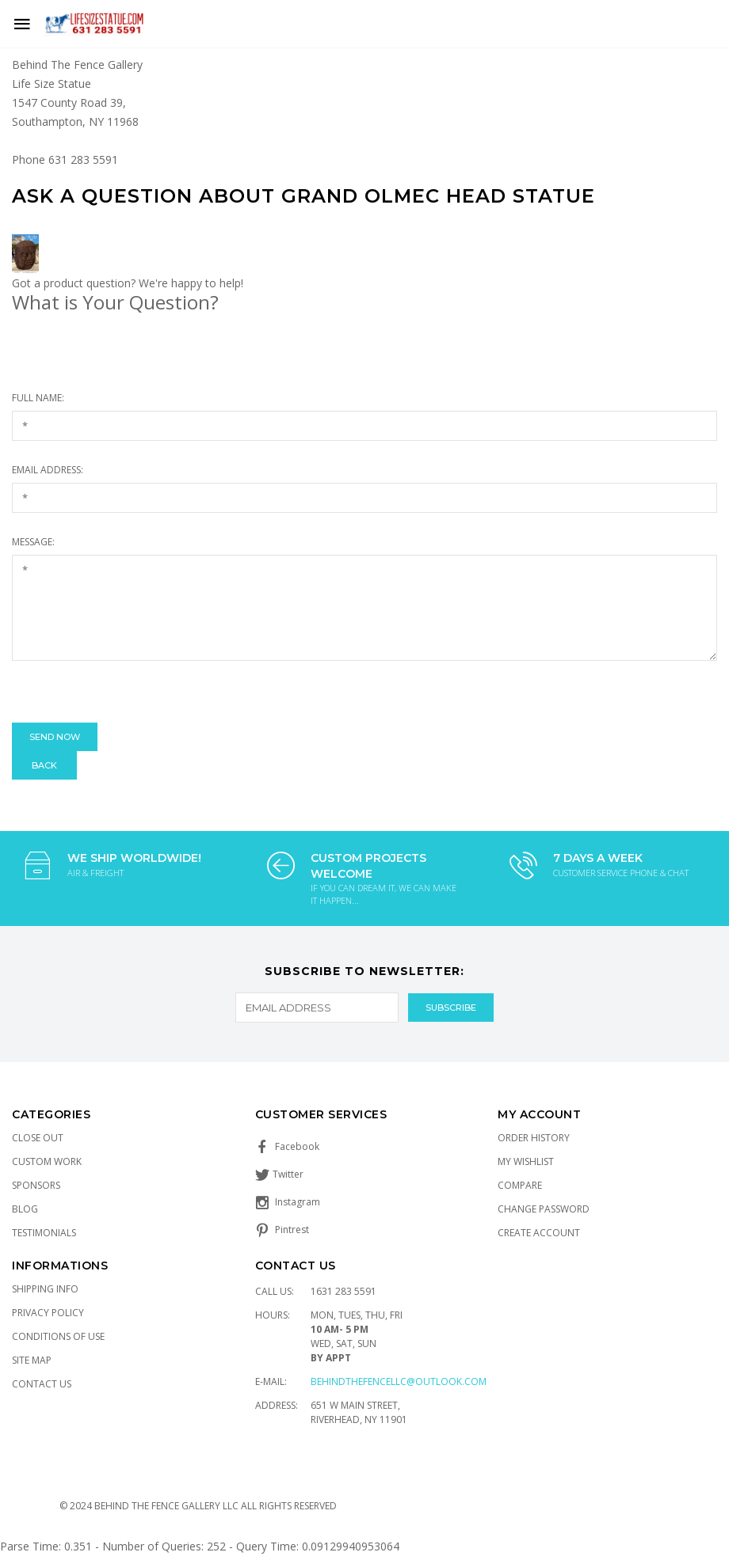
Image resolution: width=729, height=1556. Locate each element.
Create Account (539, 1232)
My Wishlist (526, 1161)
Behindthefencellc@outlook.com (399, 1381)
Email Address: (47, 469)
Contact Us (41, 1384)
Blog (25, 1209)
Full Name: (38, 397)
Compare (520, 1185)
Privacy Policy (48, 1312)
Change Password (544, 1209)
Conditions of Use (58, 1336)
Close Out (37, 1137)
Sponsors (36, 1185)
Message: (33, 541)
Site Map (32, 1360)
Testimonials (44, 1232)
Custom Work (47, 1161)
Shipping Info (45, 1289)
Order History (534, 1137)
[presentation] (132, 692)
